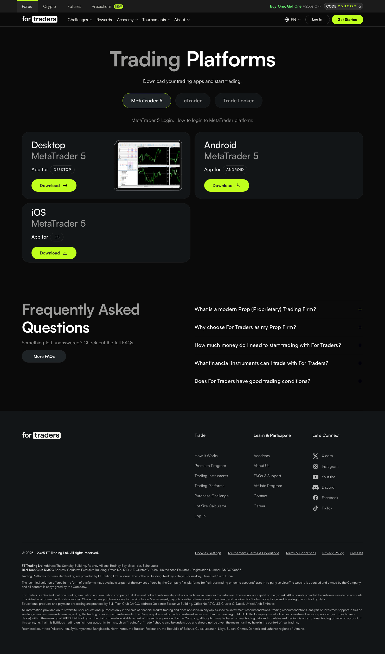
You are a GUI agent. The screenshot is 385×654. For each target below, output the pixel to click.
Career (259, 505)
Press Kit (356, 553)
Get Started (347, 19)
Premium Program (210, 465)
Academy (262, 455)
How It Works (206, 455)
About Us (262, 465)
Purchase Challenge (212, 495)
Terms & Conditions (301, 553)
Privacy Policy (333, 553)
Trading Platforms (209, 485)
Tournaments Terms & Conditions (253, 553)
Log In (200, 515)
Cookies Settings (208, 553)
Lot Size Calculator (210, 505)
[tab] (147, 100)
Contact (260, 495)
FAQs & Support (267, 475)
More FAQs (44, 356)
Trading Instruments (211, 475)
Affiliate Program (268, 485)
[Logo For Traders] (40, 19)
